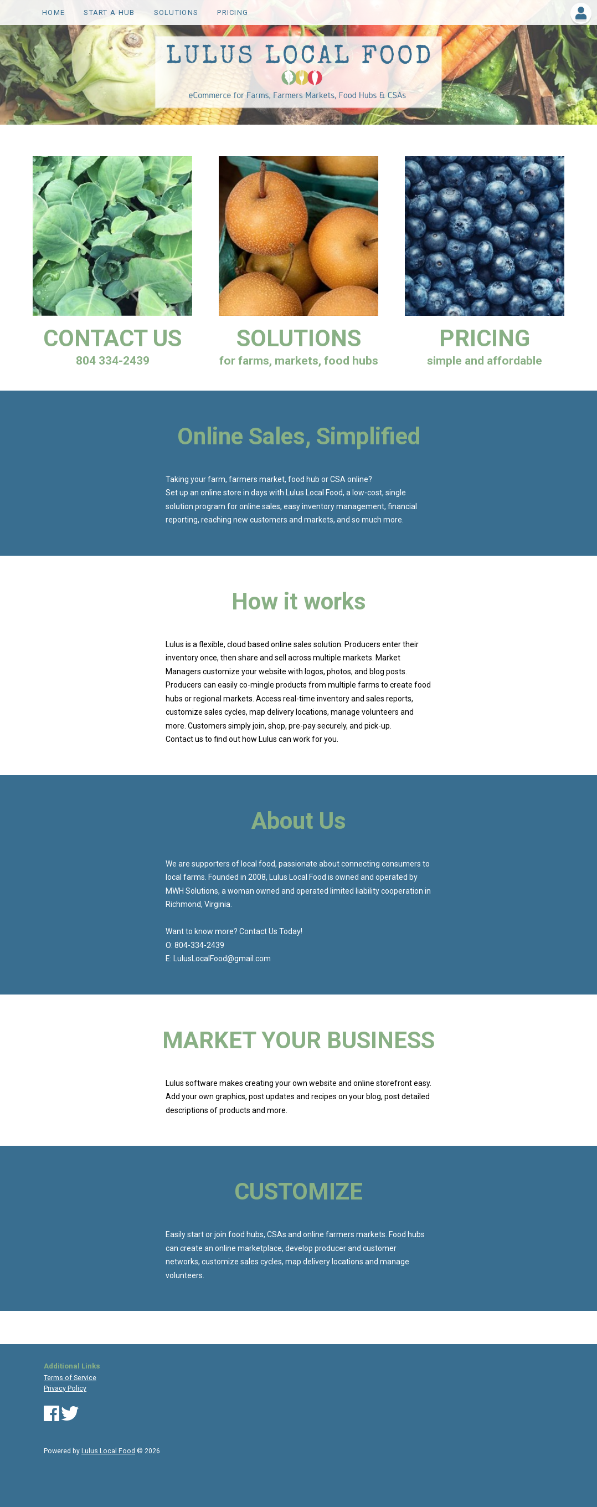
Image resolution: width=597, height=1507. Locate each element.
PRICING (232, 12)
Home (53, 12)
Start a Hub (109, 12)
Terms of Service (70, 1378)
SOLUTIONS (176, 12)
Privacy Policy (65, 1388)
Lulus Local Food (108, 1451)
